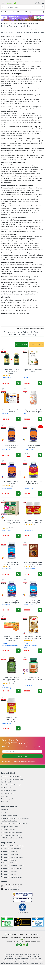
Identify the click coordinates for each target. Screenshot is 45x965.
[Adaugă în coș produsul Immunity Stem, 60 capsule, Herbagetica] (18, 574)
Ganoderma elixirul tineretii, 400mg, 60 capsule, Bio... (11, 719)
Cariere (3, 812)
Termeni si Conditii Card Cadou (12, 779)
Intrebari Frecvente (7, 793)
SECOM (4, 685)
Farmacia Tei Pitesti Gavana (11, 868)
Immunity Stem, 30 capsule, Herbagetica (33, 602)
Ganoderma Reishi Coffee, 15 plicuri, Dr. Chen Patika (33, 563)
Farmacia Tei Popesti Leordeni (12, 866)
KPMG (22, 939)
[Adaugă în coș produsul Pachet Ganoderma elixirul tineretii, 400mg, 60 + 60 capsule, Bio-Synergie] (40, 536)
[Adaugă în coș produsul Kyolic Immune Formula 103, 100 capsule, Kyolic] (40, 419)
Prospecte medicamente (9, 827)
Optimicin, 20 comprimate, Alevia (33, 370)
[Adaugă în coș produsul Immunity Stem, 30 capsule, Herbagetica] (40, 610)
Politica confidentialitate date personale (15, 818)
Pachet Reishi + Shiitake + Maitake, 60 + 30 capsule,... (11, 371)
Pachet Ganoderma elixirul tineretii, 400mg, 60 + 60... (33, 521)
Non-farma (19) (21, 344)
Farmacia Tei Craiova (9, 874)
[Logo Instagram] (24, 944)
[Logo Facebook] (17, 944)
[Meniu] (2, 2)
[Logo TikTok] (27, 944)
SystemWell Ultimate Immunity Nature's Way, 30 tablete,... (11, 679)
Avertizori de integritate (9, 821)
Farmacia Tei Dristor (9, 851)
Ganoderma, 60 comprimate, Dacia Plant (33, 678)
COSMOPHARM (7, 378)
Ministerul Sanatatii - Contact (11, 835)
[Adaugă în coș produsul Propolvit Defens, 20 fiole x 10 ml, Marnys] (18, 419)
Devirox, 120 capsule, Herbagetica (11, 482)
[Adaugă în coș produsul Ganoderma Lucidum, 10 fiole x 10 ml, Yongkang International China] (18, 650)
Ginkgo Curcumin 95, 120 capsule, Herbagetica (33, 482)
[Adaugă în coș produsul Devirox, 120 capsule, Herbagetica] (18, 493)
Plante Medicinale (6, 12)
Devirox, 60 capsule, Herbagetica (33, 446)
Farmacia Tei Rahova (9, 860)
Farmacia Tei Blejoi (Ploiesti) (11, 877)
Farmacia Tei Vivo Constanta (12, 857)
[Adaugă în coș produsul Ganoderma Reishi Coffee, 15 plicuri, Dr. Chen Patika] (40, 574)
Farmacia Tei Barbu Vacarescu (12, 846)
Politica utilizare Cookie (9, 815)
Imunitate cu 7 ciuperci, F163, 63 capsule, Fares (33, 637)
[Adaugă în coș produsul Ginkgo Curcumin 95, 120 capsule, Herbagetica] (40, 493)
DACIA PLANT (6, 530)
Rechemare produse (8, 799)
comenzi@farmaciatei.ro (12, 889)
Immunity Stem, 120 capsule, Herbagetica (11, 602)
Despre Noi (5, 810)
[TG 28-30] (22, 18)
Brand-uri (4, 796)
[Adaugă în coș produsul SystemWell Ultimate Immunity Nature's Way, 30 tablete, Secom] (18, 691)
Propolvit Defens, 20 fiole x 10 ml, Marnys (11, 410)
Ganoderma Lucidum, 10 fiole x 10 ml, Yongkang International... (11, 638)
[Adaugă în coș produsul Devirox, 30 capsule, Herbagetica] (18, 455)
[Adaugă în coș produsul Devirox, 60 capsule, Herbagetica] (40, 455)
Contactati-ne (6, 802)
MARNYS (5, 413)
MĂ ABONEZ (22, 756)
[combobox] (22, 7)
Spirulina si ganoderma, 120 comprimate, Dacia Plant (11, 522)
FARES (26, 643)
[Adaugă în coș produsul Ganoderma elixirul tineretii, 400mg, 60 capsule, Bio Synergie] (18, 728)
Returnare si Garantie (8, 790)
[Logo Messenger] (20, 944)
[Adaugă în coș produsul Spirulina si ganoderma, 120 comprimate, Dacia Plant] (18, 536)
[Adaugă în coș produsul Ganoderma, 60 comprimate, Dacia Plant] (40, 691)
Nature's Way (6, 688)
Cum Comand (6, 782)
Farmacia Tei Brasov (9, 871)
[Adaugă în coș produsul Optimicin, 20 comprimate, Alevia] (40, 383)
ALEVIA (26, 378)
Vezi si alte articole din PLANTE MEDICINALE (30, 32)
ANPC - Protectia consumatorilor (12, 838)
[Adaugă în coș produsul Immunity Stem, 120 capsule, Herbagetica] (18, 610)
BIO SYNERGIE (28, 530)
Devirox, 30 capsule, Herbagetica (12, 446)
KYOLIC (26, 413)
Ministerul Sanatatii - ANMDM (11, 832)
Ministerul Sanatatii (8, 829)
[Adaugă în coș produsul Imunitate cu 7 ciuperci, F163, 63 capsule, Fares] (40, 650)
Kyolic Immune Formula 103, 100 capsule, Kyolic (33, 410)
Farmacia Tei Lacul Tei (9, 854)
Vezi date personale (18, 761)
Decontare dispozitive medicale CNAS (14, 824)
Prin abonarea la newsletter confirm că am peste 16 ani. (23, 747)
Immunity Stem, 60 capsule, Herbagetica (11, 563)
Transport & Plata (7, 788)
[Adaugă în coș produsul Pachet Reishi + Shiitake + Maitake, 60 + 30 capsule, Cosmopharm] (18, 383)
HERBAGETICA (6, 450)
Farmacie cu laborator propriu (11, 785)
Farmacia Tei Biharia (9, 863)
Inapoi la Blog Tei (6, 32)
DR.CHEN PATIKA (29, 569)
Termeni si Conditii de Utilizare (11, 776)
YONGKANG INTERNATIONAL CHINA (10, 644)
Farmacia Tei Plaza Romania (11, 849)
